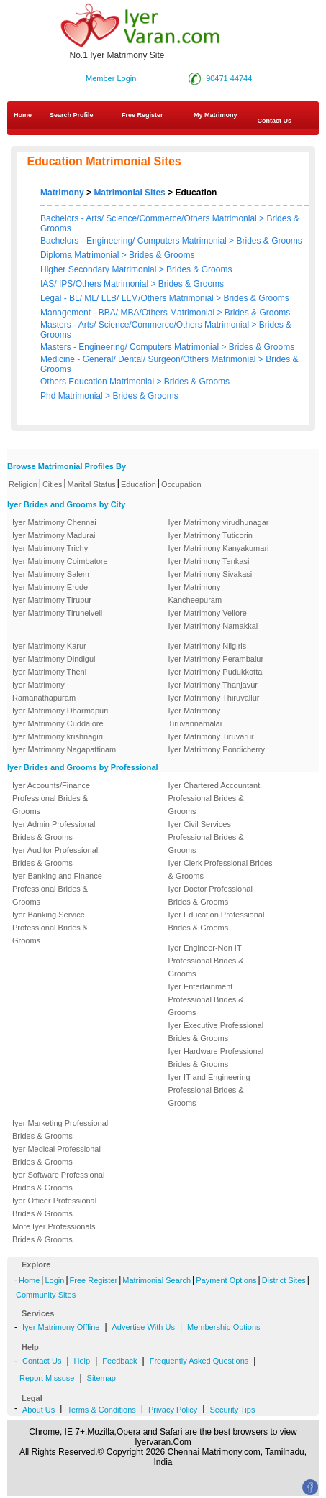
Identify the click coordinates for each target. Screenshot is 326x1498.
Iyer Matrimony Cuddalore (58, 723)
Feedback (119, 1360)
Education (138, 484)
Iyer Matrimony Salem (50, 574)
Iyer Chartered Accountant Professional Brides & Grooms (214, 798)
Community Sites (46, 1294)
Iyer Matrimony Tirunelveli (57, 613)
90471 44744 (229, 78)
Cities (52, 484)
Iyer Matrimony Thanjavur (213, 684)
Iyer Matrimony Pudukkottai (216, 671)
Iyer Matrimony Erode (50, 587)
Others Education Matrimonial (98, 381)
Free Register (142, 115)
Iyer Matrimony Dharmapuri (60, 710)
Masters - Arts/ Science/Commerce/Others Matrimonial (145, 325)
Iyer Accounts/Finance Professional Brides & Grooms (51, 798)
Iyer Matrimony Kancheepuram (195, 593)
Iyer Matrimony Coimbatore (60, 561)
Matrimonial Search (156, 1280)
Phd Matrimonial (72, 396)
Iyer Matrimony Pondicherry (217, 749)
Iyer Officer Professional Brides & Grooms (54, 1207)
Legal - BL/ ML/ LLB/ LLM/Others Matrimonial (128, 298)
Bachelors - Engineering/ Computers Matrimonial (133, 241)
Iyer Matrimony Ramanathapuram (44, 691)
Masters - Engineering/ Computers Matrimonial (130, 347)
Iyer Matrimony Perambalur (216, 659)
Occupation (181, 484)
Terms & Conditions (101, 1409)
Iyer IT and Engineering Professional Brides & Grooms (209, 1090)
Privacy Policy (172, 1409)
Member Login (111, 78)
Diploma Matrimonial (81, 255)
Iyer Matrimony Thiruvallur (214, 697)
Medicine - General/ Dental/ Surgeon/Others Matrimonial (149, 359)
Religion (23, 484)
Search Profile (72, 115)
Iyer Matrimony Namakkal (213, 625)
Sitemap (101, 1378)
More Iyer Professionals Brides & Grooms (54, 1233)
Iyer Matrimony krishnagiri (57, 736)
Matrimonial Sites (129, 193)
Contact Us (41, 1360)
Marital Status (92, 484)
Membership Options (224, 1327)
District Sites (284, 1280)
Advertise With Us (143, 1327)
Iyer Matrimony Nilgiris (207, 646)
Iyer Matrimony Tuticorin (210, 535)
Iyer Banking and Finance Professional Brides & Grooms (57, 888)
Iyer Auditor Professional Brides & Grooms (55, 856)
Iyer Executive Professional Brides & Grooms (216, 1031)
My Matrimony (215, 115)
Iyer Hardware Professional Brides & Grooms (216, 1057)
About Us (38, 1409)
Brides (278, 218)
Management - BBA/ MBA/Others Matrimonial (128, 313)
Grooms (55, 228)
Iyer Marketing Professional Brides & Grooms (60, 1129)
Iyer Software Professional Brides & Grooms (58, 1181)
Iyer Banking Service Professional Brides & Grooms (50, 927)
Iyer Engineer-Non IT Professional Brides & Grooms (206, 960)
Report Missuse (46, 1378)
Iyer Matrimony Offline (60, 1327)
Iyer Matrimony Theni (49, 671)
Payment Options (226, 1280)
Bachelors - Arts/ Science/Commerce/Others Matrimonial (148, 218)
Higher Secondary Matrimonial (99, 269)
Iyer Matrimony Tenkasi (209, 561)
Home (23, 115)
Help (82, 1360)
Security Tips (232, 1409)
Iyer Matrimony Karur (49, 646)
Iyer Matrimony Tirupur (51, 600)
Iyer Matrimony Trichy (50, 548)
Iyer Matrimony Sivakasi (210, 574)
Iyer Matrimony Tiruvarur (211, 736)
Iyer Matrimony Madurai (54, 535)
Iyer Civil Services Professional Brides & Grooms (206, 837)
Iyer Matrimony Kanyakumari (218, 548)
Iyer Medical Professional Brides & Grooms (56, 1155)
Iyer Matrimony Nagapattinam (64, 749)
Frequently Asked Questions (199, 1360)
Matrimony (62, 193)
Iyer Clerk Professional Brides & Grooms (220, 869)
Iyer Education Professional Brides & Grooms (216, 921)
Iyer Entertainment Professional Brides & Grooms (206, 999)
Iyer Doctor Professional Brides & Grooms (210, 895)
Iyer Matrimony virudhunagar (218, 522)
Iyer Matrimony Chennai (54, 522)
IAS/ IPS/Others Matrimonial (95, 284)
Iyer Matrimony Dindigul (54, 659)
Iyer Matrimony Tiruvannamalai (195, 717)
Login (54, 1280)
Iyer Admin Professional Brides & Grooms (54, 830)
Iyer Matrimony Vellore (207, 613)
